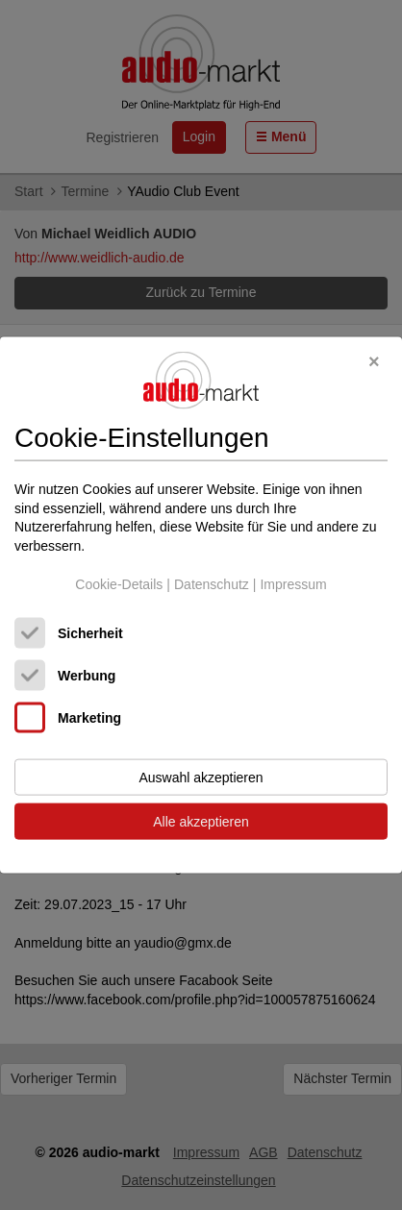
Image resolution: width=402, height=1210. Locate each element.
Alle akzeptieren (201, 821)
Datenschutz (211, 583)
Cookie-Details (119, 583)
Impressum (293, 583)
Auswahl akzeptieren (200, 777)
